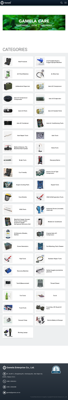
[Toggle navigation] (66, 2)
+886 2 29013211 (11, 381)
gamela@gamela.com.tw (13, 392)
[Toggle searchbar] (61, 2)
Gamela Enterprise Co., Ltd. (20, 367)
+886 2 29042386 (11, 387)
